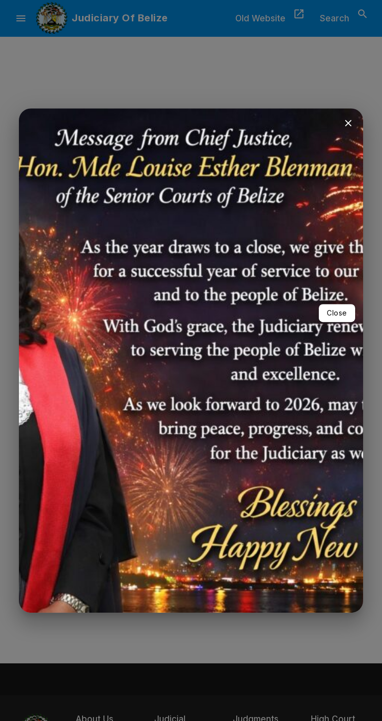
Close (337, 313)
